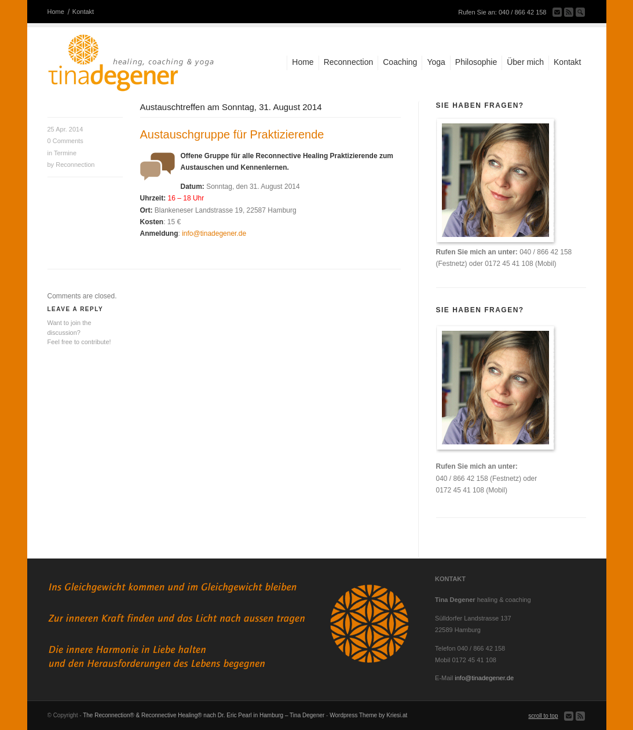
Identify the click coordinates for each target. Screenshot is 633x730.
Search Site (580, 12)
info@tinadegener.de (214, 233)
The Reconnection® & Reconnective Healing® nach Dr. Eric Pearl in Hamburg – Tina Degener (203, 715)
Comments (65, 140)
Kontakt (83, 11)
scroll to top (543, 716)
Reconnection (75, 164)
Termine (65, 152)
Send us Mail (557, 12)
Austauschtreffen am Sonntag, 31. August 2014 (231, 107)
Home (55, 11)
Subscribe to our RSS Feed (569, 12)
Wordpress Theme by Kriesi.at (368, 715)
